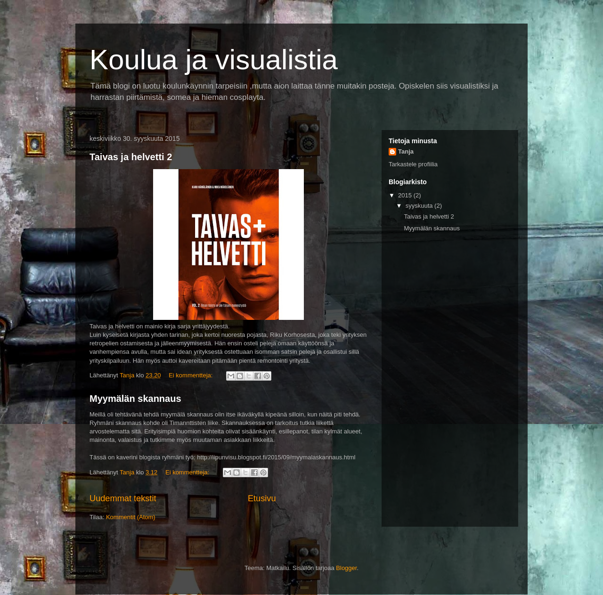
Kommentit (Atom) (130, 517)
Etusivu (262, 498)
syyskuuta (420, 205)
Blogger (346, 567)
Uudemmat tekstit (123, 498)
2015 (406, 195)
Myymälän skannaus (135, 398)
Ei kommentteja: (191, 375)
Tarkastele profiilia (413, 164)
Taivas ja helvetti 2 (131, 157)
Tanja (406, 151)
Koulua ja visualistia (214, 59)
